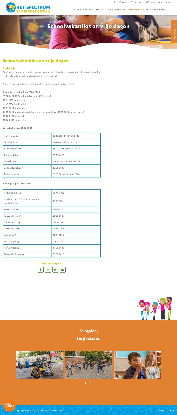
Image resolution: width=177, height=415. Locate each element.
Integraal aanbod (116, 9)
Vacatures (168, 2)
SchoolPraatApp (121, 2)
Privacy (171, 410)
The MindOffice (56, 410)
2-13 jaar (99, 9)
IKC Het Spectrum (82, 9)
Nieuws (149, 9)
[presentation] (86, 383)
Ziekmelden (136, 2)
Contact (161, 9)
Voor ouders (135, 9)
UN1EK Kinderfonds (153, 2)
